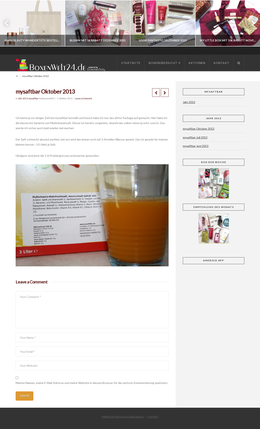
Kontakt (153, 416)
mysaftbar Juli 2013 (195, 137)
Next (251, 23)
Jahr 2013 (23, 98)
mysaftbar (33, 98)
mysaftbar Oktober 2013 (198, 128)
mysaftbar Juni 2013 (195, 146)
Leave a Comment (83, 98)
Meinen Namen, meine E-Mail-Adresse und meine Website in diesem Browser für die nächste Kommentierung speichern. (92, 383)
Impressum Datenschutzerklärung (123, 416)
